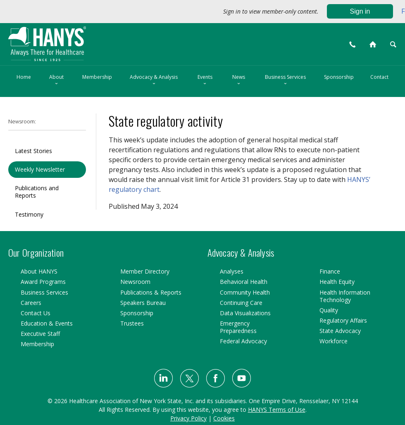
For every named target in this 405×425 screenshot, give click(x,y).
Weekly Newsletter (40, 169)
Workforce (333, 341)
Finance (329, 271)
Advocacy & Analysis (154, 80)
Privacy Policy (188, 418)
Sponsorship (339, 76)
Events (205, 80)
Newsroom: (22, 121)
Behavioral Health (243, 282)
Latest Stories (33, 151)
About (56, 80)
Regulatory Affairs (343, 320)
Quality (328, 310)
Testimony (29, 214)
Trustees (132, 323)
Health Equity (337, 282)
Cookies (224, 418)
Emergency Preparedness (238, 327)
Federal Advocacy (243, 341)
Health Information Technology (344, 296)
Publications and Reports (37, 191)
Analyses (231, 271)
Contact (379, 76)
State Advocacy (340, 331)
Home (24, 76)
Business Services (285, 80)
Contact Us (35, 313)
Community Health (245, 292)
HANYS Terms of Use (276, 409)
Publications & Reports (150, 292)
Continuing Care (241, 303)
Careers (31, 303)
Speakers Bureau (143, 303)
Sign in (360, 11)
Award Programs (43, 282)
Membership (97, 76)
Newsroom (135, 282)
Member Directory (144, 271)
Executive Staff (40, 334)
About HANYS (39, 271)
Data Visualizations (245, 313)
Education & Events (47, 323)
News (238, 80)
